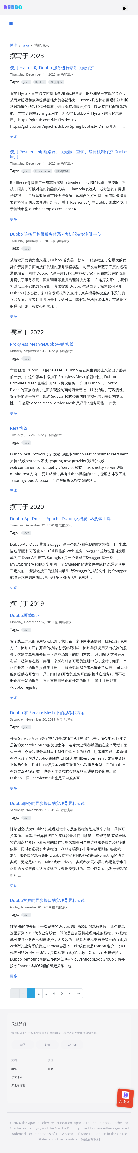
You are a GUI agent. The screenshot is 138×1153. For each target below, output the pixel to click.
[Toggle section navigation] (11, 23)
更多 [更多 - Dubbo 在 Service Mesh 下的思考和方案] (13, 788)
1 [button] (31, 993)
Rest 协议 (19, 428)
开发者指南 (18, 1085)
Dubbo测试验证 (24, 615)
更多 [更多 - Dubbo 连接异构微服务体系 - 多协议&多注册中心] (13, 316)
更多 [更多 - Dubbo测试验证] (13, 697)
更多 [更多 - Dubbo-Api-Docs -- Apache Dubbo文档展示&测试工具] (13, 587)
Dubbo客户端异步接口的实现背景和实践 (47, 900)
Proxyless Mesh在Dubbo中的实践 (41, 344)
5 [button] (62, 993)
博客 (13, 45)
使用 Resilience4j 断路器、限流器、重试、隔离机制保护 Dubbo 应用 (68, 154)
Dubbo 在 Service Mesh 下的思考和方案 (47, 712)
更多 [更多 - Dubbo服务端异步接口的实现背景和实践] (13, 885)
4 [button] (54, 993)
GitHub (72, 1045)
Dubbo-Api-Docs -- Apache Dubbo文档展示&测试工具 (60, 518)
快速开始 (16, 1077)
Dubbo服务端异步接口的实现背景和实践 (47, 803)
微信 (23, 1045)
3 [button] (46, 993)
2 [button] (39, 993)
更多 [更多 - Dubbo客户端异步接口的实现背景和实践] (13, 976)
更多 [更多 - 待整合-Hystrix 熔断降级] (13, 136)
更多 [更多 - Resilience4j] (13, 219)
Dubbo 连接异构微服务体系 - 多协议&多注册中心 (55, 234)
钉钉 (47, 1045)
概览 (14, 1069)
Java (25, 45)
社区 (50, 1069)
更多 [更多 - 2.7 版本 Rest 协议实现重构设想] (13, 490)
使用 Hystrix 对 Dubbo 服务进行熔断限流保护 (52, 67)
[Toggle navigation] (125, 8)
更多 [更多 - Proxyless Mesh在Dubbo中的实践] (13, 413)
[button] (69, 993)
